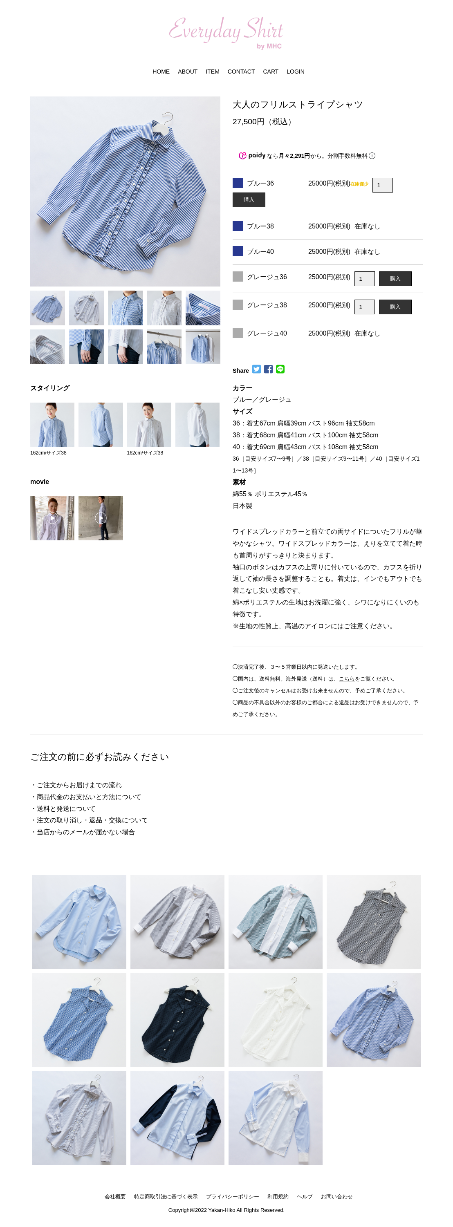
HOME (161, 71)
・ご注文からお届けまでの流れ (76, 784)
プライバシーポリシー (232, 1196)
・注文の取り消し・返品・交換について (89, 820)
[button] (36, 187)
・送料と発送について (63, 808)
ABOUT (187, 71)
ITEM (212, 71)
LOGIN (296, 71)
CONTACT (241, 71)
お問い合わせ (337, 1196)
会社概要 (115, 1196)
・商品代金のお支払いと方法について (85, 796)
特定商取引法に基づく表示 (166, 1196)
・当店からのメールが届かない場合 (82, 831)
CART (270, 71)
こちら (347, 679)
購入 (249, 200)
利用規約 (278, 1196)
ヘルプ (305, 1196)
